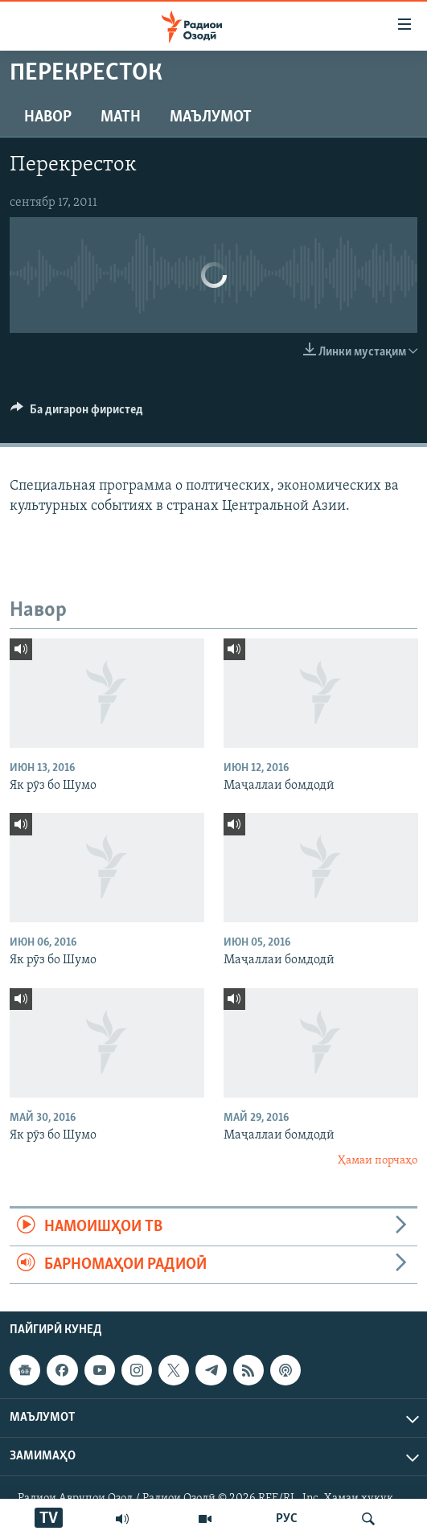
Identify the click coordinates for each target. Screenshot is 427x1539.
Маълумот (211, 117)
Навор (48, 117)
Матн (121, 117)
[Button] (76, 413)
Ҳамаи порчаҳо (377, 1161)
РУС (287, 1518)
